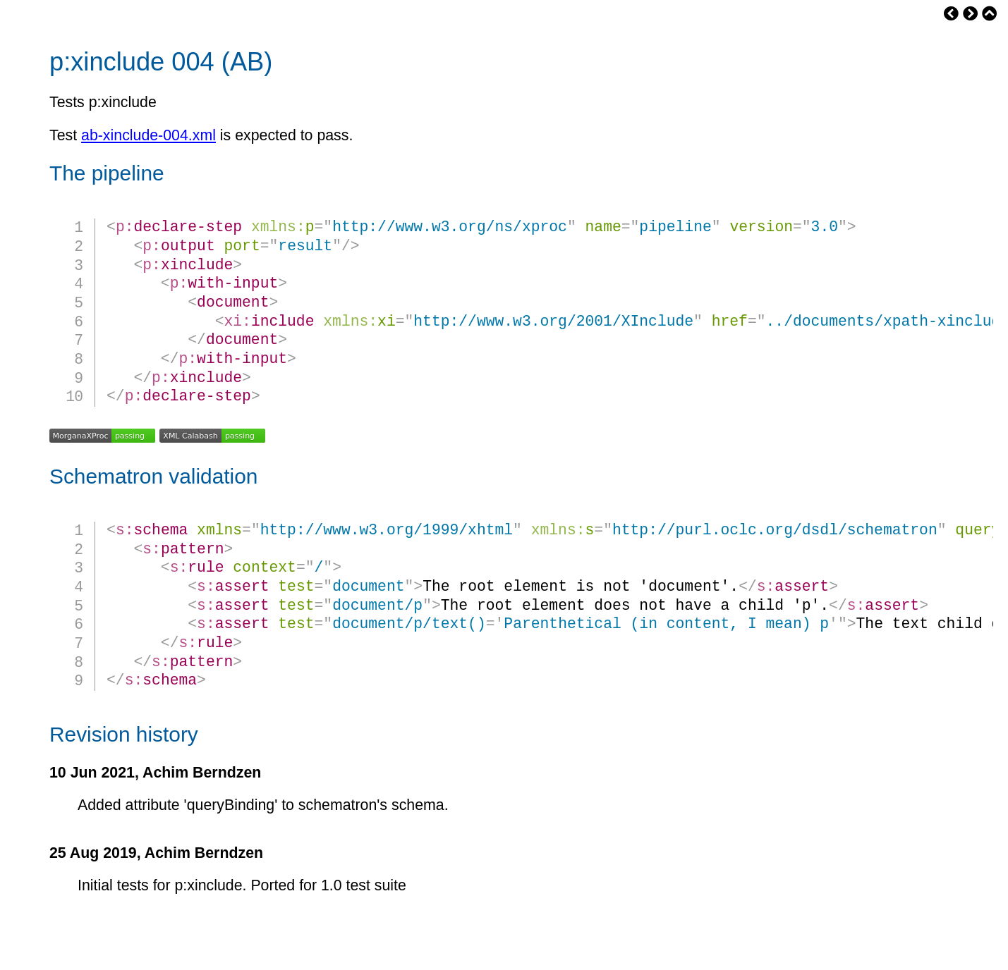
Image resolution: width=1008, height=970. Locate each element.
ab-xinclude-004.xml (148, 135)
